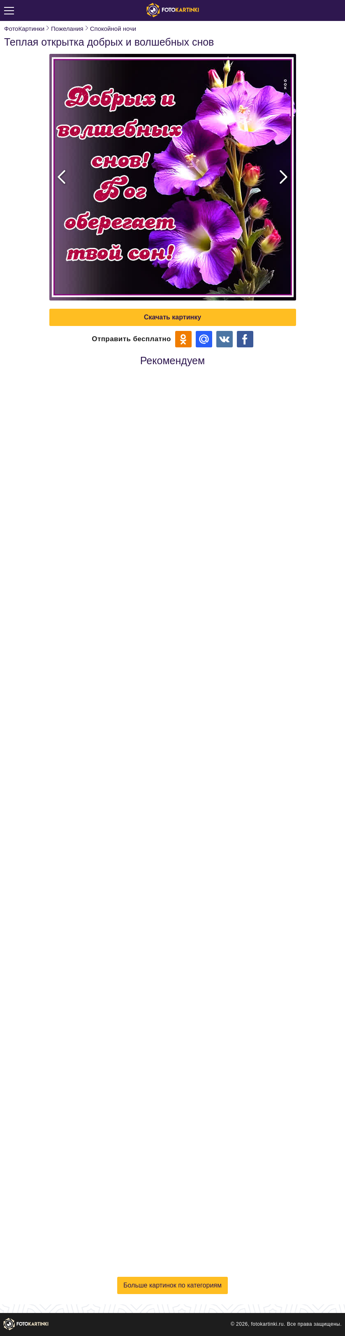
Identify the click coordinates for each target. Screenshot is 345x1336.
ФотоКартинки (24, 28)
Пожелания (67, 28)
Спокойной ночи (113, 28)
